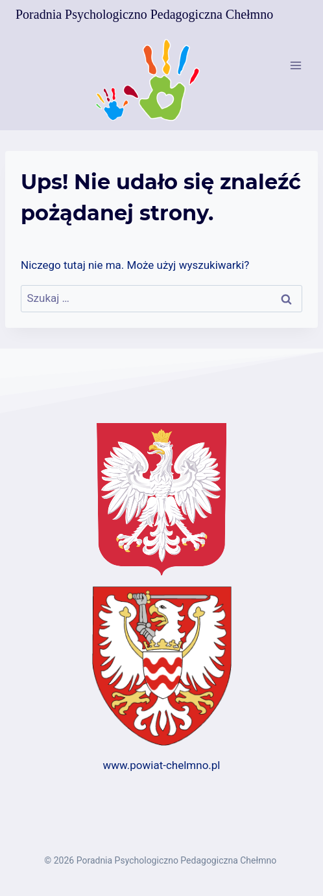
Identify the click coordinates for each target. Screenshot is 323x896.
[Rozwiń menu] (295, 65)
